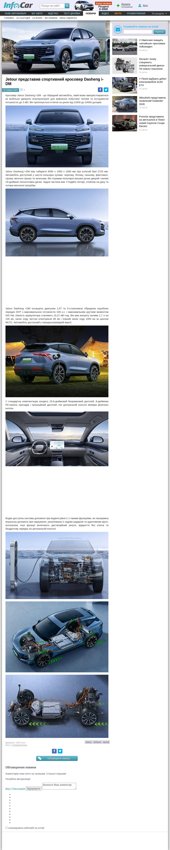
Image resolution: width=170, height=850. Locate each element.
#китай (106, 742)
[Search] (67, 5)
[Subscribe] (137, 32)
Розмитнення (136, 13)
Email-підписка (68, 18)
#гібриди (97, 742)
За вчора (37, 18)
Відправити (33, 788)
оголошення (124, 5)
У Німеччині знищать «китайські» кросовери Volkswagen (152, 43)
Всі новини (51, 18)
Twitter (106, 89)
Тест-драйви (72, 13)
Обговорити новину (54, 758)
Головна (9, 18)
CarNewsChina (19, 745)
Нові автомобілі (15, 13)
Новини (91, 13)
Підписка (159, 32)
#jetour (88, 742)
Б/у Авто (37, 13)
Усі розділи (158, 13)
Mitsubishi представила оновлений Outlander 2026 (152, 100)
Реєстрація (18, 788)
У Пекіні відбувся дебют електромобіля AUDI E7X (153, 82)
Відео (105, 13)
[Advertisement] (56, 282)
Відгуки (53, 13)
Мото (118, 13)
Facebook (100, 89)
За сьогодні (23, 18)
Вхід (7, 788)
